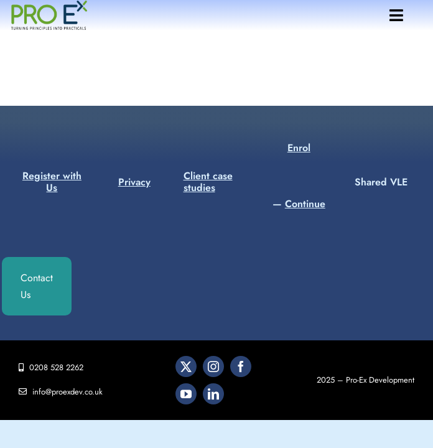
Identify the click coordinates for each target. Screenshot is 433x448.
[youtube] (186, 393)
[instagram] (213, 366)
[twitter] (186, 366)
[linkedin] (213, 393)
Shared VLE (381, 182)
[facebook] (240, 366)
